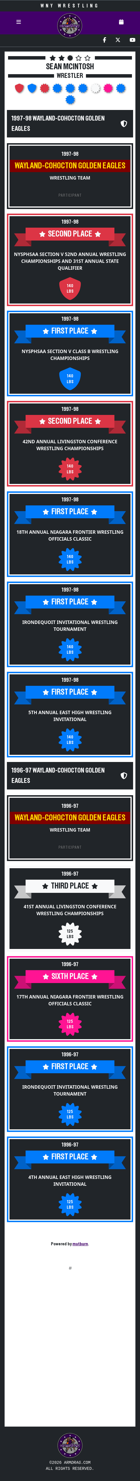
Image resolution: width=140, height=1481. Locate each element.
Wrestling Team (70, 178)
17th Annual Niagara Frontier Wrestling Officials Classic (69, 1000)
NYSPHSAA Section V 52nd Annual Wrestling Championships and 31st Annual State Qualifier (70, 261)
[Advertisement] (70, 1352)
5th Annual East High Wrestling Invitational (70, 715)
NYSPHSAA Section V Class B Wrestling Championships (70, 354)
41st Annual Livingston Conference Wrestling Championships (70, 910)
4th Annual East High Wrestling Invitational (70, 1180)
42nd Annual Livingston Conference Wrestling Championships (70, 445)
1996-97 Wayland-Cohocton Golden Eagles (58, 775)
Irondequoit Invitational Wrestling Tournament (70, 625)
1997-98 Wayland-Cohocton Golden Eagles (58, 123)
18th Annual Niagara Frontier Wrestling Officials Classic (69, 535)
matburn (80, 1244)
